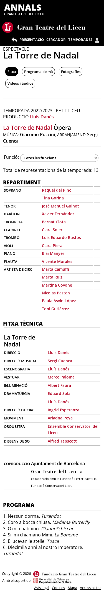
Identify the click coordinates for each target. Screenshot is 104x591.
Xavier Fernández (58, 213)
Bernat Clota (54, 221)
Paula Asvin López (59, 300)
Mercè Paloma (61, 377)
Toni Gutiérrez (55, 308)
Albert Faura (59, 385)
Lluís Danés (42, 117)
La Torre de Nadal (27, 127)
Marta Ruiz (52, 277)
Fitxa (11, 71)
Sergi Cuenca (60, 360)
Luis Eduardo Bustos (61, 237)
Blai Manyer (53, 253)
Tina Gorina (53, 198)
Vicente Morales (57, 261)
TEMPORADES (80, 39)
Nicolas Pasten (56, 293)
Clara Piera (52, 245)
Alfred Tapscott (62, 441)
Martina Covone (57, 285)
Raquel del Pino (57, 190)
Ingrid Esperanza (63, 409)
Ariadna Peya (60, 418)
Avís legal (41, 587)
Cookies (58, 587)
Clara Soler (52, 229)
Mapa (72, 587)
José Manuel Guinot (60, 206)
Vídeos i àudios (20, 83)
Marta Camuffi (55, 269)
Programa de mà (38, 71)
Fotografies (70, 71)
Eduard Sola (59, 393)
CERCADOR (56, 39)
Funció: (11, 157)
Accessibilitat (90, 587)
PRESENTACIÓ (31, 39)
